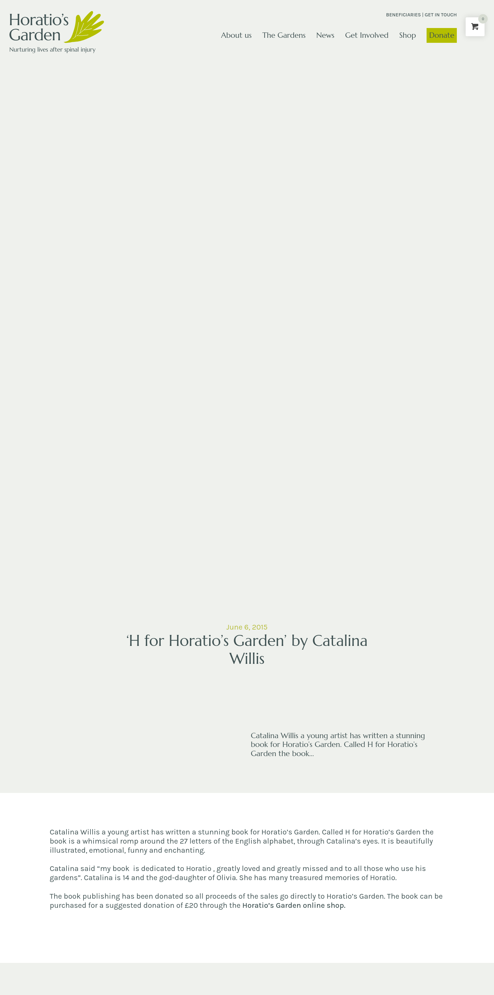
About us (236, 35)
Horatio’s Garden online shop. (293, 905)
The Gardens (284, 35)
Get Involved (366, 35)
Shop (407, 35)
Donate (441, 35)
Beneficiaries (403, 15)
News (325, 35)
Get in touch (441, 15)
